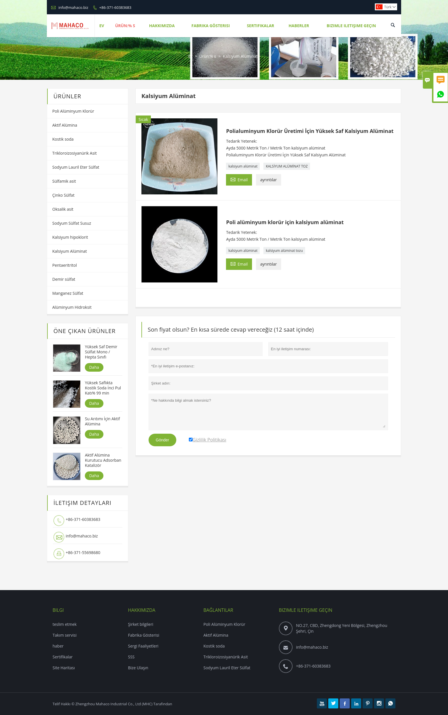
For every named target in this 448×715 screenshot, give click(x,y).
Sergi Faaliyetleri (143, 646)
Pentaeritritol (64, 265)
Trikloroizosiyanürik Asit (74, 153)
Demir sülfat (63, 279)
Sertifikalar (260, 25)
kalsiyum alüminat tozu (284, 250)
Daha (94, 367)
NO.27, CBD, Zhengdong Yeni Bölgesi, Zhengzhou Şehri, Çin (341, 628)
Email (239, 179)
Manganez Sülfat (67, 293)
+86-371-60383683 (115, 7)
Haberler (299, 25)
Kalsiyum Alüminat (69, 251)
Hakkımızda (162, 25)
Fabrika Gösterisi (210, 25)
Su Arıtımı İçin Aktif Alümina (102, 421)
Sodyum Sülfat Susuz (71, 223)
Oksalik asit (62, 209)
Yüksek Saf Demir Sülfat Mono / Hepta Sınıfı (101, 352)
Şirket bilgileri (140, 624)
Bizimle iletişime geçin (305, 610)
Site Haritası (64, 667)
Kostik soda (63, 139)
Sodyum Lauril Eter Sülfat (75, 167)
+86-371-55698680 (83, 552)
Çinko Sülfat (63, 195)
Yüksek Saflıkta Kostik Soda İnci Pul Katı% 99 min (103, 388)
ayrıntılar (268, 179)
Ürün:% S (125, 25)
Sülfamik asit (64, 181)
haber (58, 646)
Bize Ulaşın (138, 667)
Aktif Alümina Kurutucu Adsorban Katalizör (103, 460)
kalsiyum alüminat (242, 166)
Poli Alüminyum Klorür (73, 111)
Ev (101, 25)
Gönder (162, 440)
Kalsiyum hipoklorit (70, 237)
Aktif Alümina (64, 125)
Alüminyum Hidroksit (71, 307)
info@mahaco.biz (73, 7)
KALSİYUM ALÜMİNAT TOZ (286, 166)
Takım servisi (65, 635)
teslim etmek (65, 624)
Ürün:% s (207, 56)
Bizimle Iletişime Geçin (351, 25)
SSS (131, 657)
